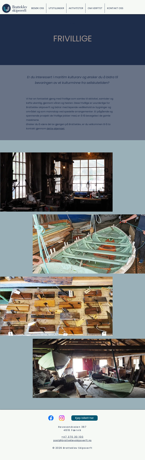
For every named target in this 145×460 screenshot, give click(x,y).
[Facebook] (50, 418)
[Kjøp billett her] (84, 418)
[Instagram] (61, 418)
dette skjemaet (56, 128)
